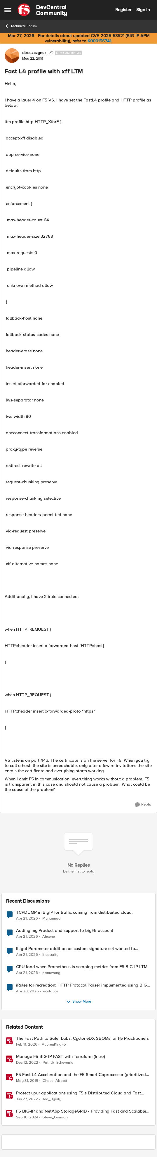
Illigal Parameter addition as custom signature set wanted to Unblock (75, 948)
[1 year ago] (27, 1117)
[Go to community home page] (42, 10)
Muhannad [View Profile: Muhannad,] (51, 918)
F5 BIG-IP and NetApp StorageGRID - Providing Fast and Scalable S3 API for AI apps (81, 1111)
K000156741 (99, 41)
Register (123, 9)
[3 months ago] (27, 918)
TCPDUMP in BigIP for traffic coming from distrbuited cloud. (74, 912)
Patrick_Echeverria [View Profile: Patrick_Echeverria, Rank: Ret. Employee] (58, 1063)
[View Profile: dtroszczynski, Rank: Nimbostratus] (12, 55)
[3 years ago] (27, 1063)
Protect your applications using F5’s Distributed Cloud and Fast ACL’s (78, 1093)
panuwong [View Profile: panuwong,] (51, 973)
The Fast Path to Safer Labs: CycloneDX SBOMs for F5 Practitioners (82, 1038)
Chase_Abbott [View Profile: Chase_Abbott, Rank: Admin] (55, 1081)
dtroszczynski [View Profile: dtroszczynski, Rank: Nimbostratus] (34, 53)
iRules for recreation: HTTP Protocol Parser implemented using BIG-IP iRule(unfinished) (82, 985)
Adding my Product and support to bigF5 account (64, 930)
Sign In (143, 9)
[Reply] (143, 804)
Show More (78, 1001)
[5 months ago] (26, 1044)
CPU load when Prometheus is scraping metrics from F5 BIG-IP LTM (81, 966)
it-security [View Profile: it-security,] (50, 955)
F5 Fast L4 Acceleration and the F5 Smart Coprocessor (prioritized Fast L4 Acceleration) (81, 1074)
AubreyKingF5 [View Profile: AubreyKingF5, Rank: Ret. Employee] (54, 1044)
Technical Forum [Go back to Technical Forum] (20, 26)
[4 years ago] (27, 1099)
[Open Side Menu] (7, 10)
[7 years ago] (27, 1081)
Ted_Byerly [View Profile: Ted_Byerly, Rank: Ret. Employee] (51, 1099)
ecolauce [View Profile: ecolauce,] (50, 991)
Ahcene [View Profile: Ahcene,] (48, 936)
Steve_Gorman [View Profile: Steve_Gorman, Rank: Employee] (55, 1117)
